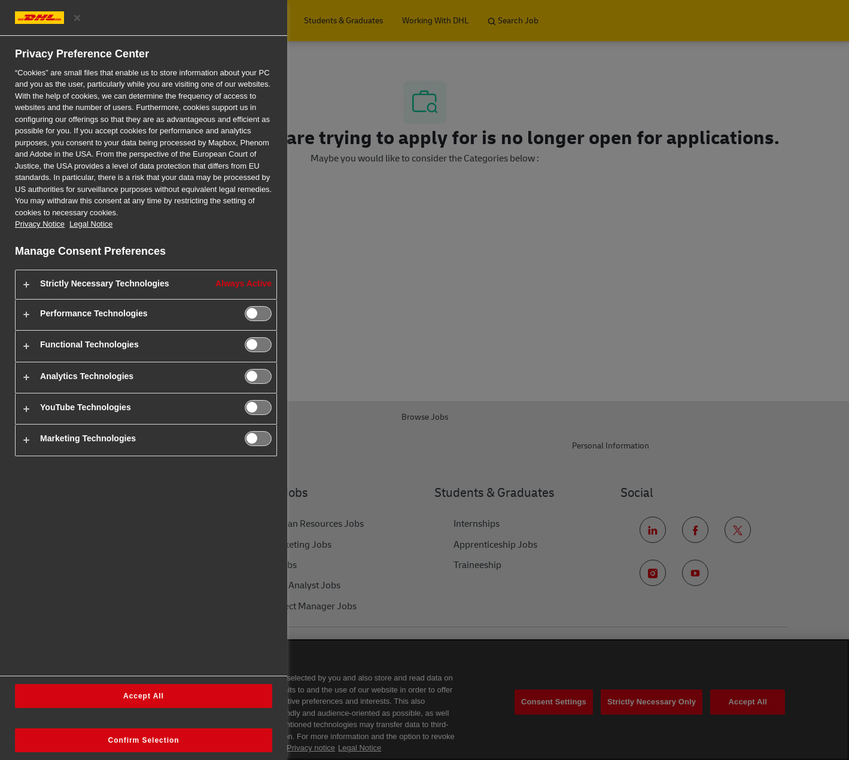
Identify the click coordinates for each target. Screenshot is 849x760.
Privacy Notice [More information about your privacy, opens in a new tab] (40, 223)
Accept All (143, 696)
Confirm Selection (143, 740)
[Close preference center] (77, 18)
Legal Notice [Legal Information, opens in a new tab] (90, 223)
